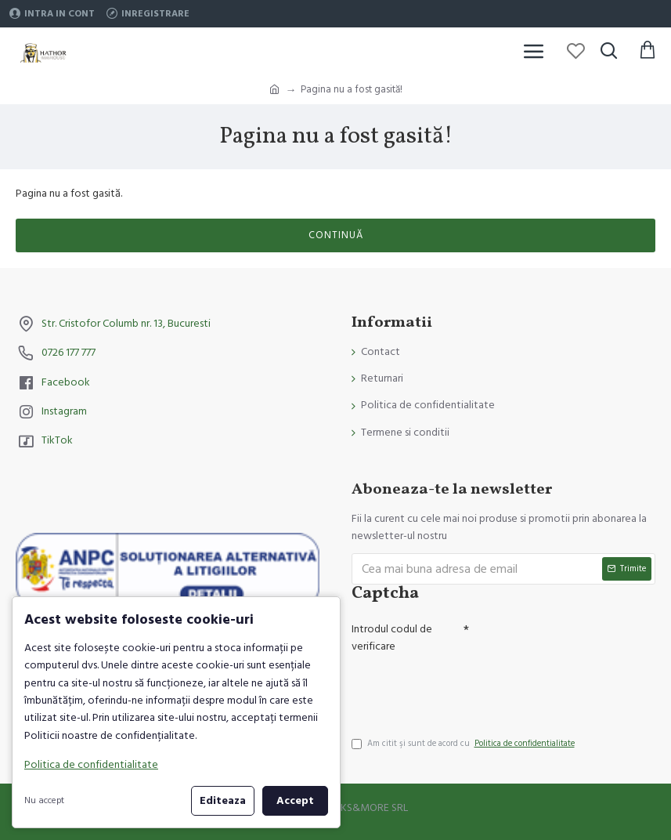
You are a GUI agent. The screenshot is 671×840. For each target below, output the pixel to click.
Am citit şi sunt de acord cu (464, 744)
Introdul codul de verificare (392, 637)
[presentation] (461, 688)
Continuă (335, 235)
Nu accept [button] (44, 800)
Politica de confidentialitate (91, 765)
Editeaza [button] (223, 801)
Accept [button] (295, 801)
